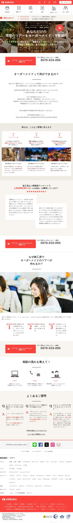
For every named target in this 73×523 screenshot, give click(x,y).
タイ (47, 461)
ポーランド (12, 482)
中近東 (2, 493)
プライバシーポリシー (61, 506)
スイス (61, 479)
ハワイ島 (18, 468)
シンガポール (26, 461)
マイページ (65, 2)
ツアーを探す (25, 451)
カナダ (18, 489)
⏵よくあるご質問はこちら (36, 434)
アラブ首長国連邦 (20, 493)
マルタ (34, 479)
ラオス (11, 465)
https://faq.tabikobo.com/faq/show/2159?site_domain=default (36, 117)
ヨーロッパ (3, 475)
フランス (25, 475)
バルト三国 (68, 479)
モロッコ (29, 493)
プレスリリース (44, 504)
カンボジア (69, 461)
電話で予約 (40, 2)
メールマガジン (37, 451)
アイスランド (47, 486)
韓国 (10, 461)
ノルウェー (22, 486)
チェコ (19, 479)
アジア (2, 461)
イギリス (32, 475)
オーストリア (26, 479)
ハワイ (2, 468)
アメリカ (11, 489)
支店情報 (52, 504)
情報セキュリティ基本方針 (48, 509)
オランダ (60, 475)
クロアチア (54, 479)
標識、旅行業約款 (41, 506)
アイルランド (40, 475)
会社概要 (9, 504)
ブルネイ (42, 461)
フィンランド (13, 486)
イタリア (11, 475)
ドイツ (54, 475)
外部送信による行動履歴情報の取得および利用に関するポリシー (22, 509)
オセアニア (3, 472)
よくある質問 (44, 2)
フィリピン (54, 461)
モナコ (39, 479)
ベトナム (61, 461)
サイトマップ (61, 509)
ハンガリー (12, 479)
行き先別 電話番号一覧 (10, 506)
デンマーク (30, 486)
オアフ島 (11, 468)
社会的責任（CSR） (32, 504)
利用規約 (50, 506)
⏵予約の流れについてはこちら (36, 430)
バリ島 (25, 465)
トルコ (11, 493)
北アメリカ (3, 489)
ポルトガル (46, 479)
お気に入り (55, 2)
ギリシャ (67, 475)
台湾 (15, 461)
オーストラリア (13, 472)
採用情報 (22, 504)
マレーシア (35, 461)
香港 (19, 461)
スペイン (18, 475)
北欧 (1, 486)
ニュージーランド (25, 472)
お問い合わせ (60, 504)
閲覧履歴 (49, 2)
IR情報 (15, 504)
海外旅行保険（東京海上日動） (26, 506)
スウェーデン (38, 486)
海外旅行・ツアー (7, 458)
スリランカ (18, 465)
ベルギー (48, 475)
